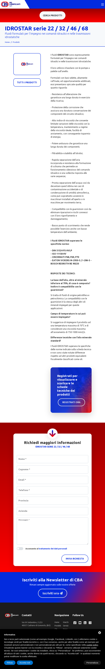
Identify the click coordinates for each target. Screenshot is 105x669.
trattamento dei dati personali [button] (53, 549)
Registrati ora (71, 402)
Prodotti (16, 42)
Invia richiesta (75, 559)
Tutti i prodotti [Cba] (27, 82)
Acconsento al (46, 549)
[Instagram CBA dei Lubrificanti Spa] (90, 623)
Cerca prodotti (52, 15)
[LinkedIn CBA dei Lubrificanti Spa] (85, 623)
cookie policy (92, 645)
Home (7, 42)
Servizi (65, 626)
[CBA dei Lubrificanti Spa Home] (10, 4)
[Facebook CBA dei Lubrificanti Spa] (75, 623)
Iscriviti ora (52, 593)
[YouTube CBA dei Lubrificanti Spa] (80, 623)
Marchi (65, 622)
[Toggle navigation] (102, 5)
